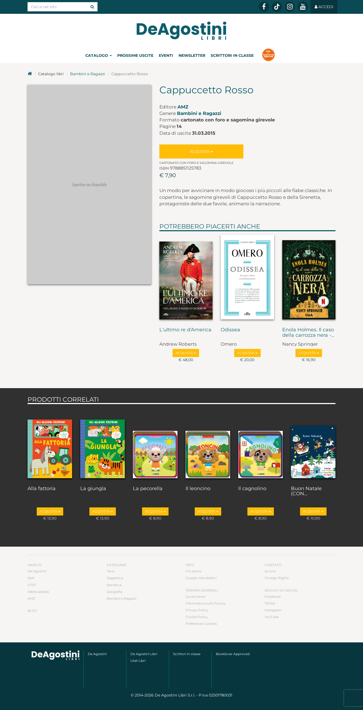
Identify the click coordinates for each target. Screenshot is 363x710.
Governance (195, 597)
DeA (31, 578)
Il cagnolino (252, 488)
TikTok (270, 603)
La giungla (93, 488)
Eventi (166, 55)
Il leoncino (198, 488)
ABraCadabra (38, 592)
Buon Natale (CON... (306, 491)
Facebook (273, 597)
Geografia (114, 592)
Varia (111, 571)
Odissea (230, 330)
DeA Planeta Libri (181, 31)
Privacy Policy (197, 610)
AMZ (182, 107)
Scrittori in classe (232, 55)
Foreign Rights (277, 578)
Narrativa (114, 585)
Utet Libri (138, 661)
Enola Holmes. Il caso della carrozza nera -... (308, 332)
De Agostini (37, 571)
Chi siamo (194, 571)
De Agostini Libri (143, 654)
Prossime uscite (135, 55)
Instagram (273, 610)
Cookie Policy (197, 617)
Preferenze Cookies (201, 624)
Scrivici (270, 571)
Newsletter (192, 55)
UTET (32, 585)
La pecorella (148, 488)
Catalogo (98, 55)
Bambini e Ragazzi (87, 73)
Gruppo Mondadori (201, 578)
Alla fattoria (42, 488)
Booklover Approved (233, 654)
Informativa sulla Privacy (206, 603)
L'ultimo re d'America (185, 330)
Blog (32, 611)
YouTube (272, 617)
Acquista (201, 151)
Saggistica (115, 578)
